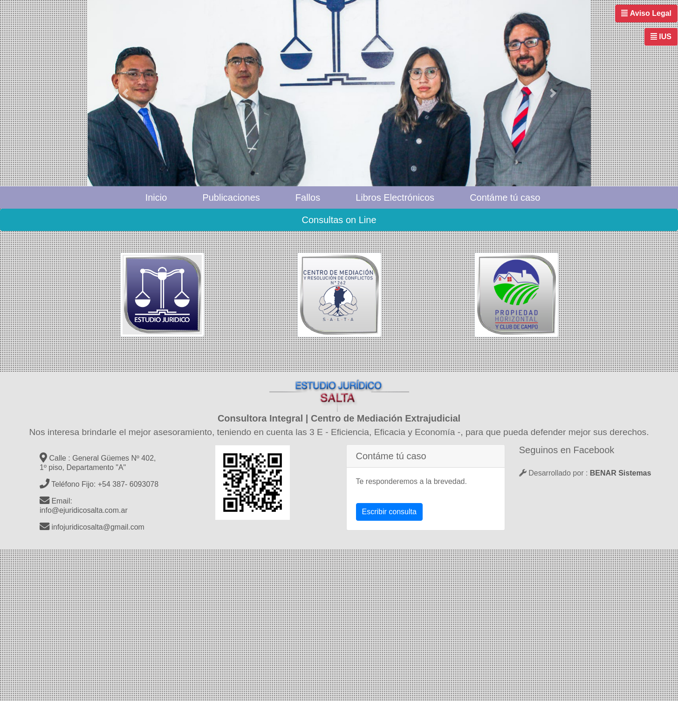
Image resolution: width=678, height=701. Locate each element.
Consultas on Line (338, 220)
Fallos (307, 197)
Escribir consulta (389, 512)
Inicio (156, 197)
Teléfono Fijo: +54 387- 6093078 (99, 484)
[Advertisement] (279, 623)
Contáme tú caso (505, 197)
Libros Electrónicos (395, 197)
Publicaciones (231, 197)
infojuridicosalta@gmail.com (92, 527)
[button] (125, 93)
